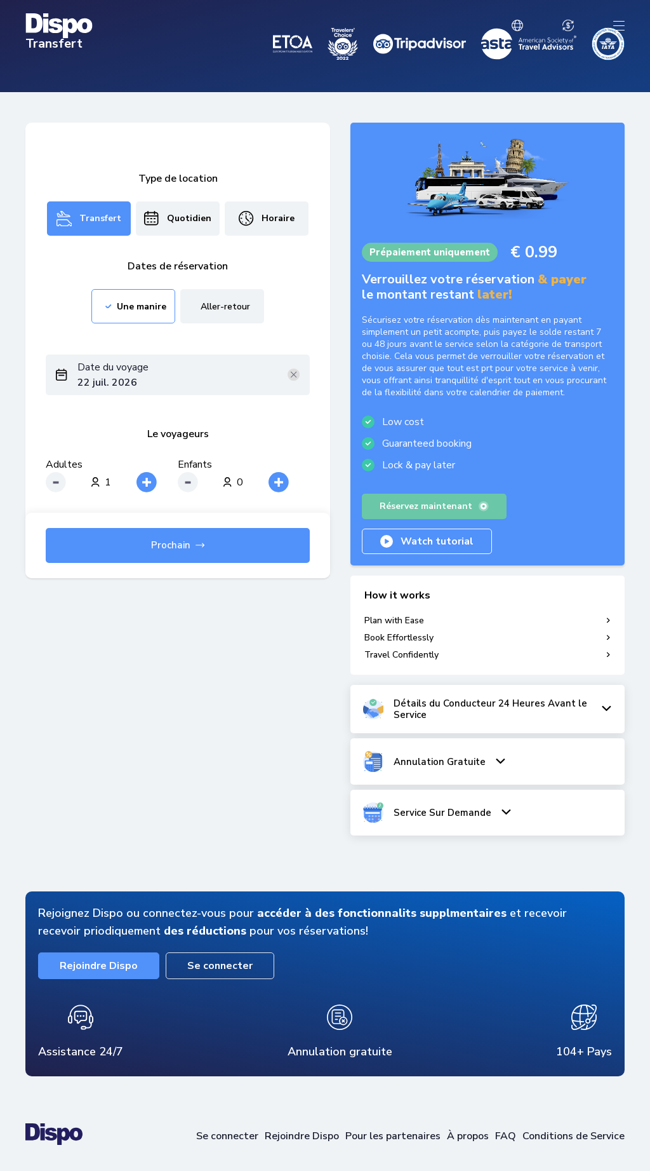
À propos (468, 1136)
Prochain (177, 545)
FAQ (505, 1136)
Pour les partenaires (393, 1136)
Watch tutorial (427, 541)
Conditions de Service (573, 1136)
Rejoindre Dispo (99, 966)
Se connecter (220, 966)
